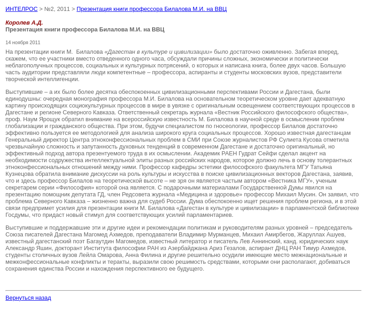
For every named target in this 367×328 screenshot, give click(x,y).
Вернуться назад (28, 297)
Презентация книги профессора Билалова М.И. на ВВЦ (151, 8)
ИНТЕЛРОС (21, 8)
